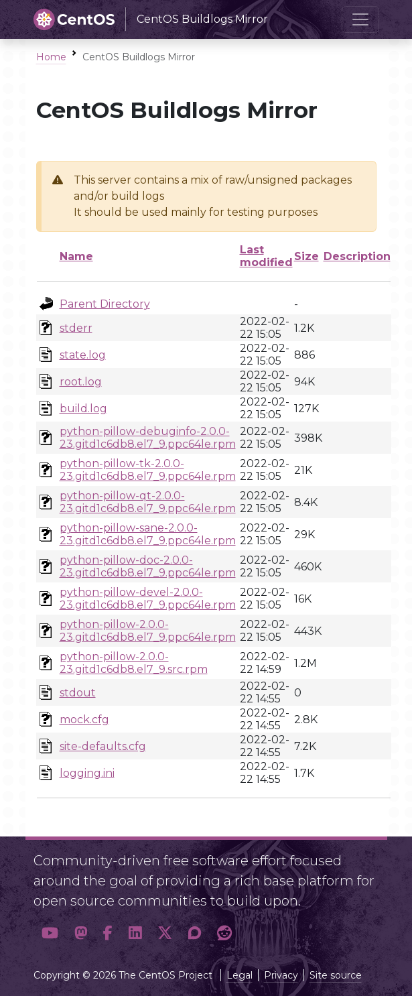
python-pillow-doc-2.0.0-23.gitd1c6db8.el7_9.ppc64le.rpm (148, 566)
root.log (81, 381)
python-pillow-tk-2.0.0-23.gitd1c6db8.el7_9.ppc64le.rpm (148, 470)
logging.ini (87, 773)
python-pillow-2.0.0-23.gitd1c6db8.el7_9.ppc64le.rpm (148, 630)
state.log (83, 355)
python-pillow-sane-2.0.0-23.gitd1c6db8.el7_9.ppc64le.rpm (148, 534)
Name (76, 256)
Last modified (266, 256)
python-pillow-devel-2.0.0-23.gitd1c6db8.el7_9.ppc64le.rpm (148, 598)
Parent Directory (105, 304)
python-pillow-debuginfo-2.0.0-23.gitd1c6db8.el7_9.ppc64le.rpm (148, 437)
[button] (49, 933)
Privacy (281, 975)
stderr (76, 328)
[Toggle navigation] (360, 19)
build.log (83, 408)
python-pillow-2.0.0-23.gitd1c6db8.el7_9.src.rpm (134, 663)
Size (306, 256)
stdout (78, 692)
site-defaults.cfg (103, 746)
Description (357, 256)
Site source (336, 975)
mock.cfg (84, 719)
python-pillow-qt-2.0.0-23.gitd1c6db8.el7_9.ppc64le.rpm (148, 502)
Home (51, 57)
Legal (239, 975)
